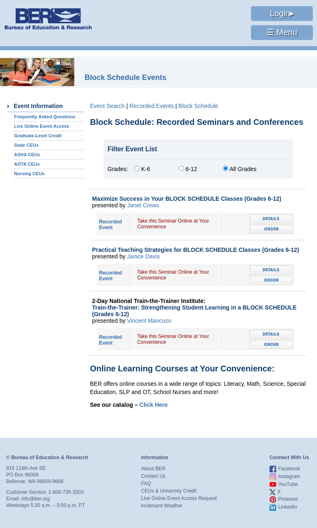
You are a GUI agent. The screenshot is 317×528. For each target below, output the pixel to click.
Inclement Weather (162, 506)
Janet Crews (143, 205)
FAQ (146, 483)
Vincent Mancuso (149, 320)
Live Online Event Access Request (179, 498)
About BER (153, 469)
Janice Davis (143, 256)
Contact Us (153, 476)
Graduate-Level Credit (38, 135)
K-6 (142, 169)
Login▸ (282, 13)
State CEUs (26, 145)
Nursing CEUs (29, 173)
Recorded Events (151, 106)
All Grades (239, 169)
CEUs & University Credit (168, 491)
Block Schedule (198, 106)
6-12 (188, 169)
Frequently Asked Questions (45, 116)
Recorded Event (110, 224)
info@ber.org (35, 499)
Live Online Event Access (41, 126)
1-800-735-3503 (65, 492)
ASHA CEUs (27, 154)
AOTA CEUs (27, 164)
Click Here (154, 404)
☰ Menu (282, 32)
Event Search (107, 106)
